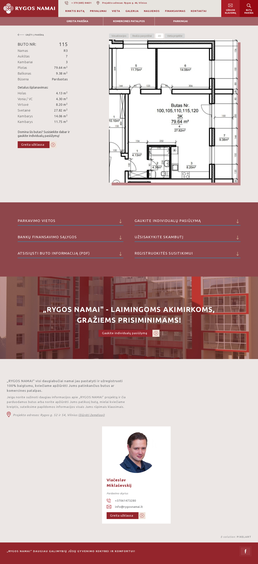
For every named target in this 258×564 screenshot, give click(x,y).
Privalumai (98, 11)
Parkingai (180, 21)
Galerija (132, 11)
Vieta (116, 11)
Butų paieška (248, 11)
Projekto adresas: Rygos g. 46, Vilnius (124, 3)
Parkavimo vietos (71, 222)
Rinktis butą (75, 11)
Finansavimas (175, 11)
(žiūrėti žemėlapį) (91, 415)
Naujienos (152, 11)
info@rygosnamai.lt (129, 506)
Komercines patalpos (129, 21)
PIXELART (244, 536)
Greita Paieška (77, 21)
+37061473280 (125, 500)
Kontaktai (199, 11)
